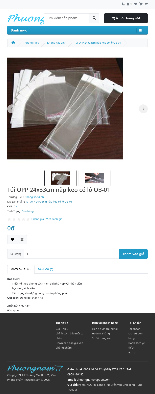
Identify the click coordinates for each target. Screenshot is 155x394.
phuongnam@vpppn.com (93, 379)
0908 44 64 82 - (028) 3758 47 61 (105, 369)
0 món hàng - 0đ (126, 18)
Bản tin (132, 352)
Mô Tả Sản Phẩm (21, 269)
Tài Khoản (134, 329)
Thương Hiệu (31, 42)
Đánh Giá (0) (45, 269)
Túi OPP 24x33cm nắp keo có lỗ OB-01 (97, 42)
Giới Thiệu (62, 329)
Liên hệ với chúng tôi (105, 329)
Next (143, 108)
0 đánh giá (37, 219)
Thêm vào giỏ (133, 254)
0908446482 (75, 374)
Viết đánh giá (54, 219)
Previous (11, 108)
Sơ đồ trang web (102, 338)
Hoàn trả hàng (101, 333)
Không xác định (56, 42)
